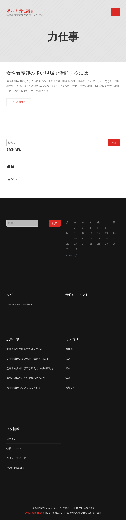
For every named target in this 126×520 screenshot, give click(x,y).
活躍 (67, 378)
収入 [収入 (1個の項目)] (14, 304)
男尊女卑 (70, 387)
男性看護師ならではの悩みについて (26, 378)
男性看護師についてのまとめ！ (23, 387)
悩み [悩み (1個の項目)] (18, 304)
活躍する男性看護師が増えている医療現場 (29, 368)
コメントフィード (16, 458)
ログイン (11, 179)
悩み (67, 368)
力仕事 (69, 349)
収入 (67, 358)
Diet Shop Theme (35, 512)
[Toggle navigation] (115, 12)
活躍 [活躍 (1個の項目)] (23, 304)
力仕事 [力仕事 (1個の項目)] (9, 304)
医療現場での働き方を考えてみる (24, 349)
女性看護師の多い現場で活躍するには (47, 72)
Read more (19, 102)
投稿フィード (13, 448)
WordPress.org (15, 467)
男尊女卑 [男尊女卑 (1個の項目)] (28, 304)
